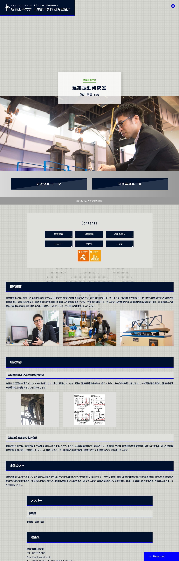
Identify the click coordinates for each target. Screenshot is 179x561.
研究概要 (58, 234)
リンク (120, 243)
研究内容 (89, 234)
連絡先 (89, 243)
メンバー (58, 243)
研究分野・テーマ (49, 184)
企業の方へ (119, 234)
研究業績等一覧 (130, 184)
